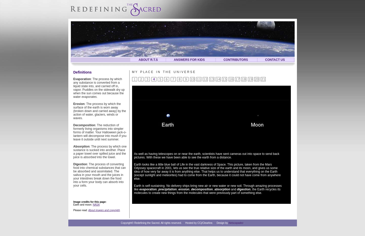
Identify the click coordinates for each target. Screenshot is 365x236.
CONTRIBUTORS (236, 60)
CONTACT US (275, 60)
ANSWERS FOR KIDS (189, 60)
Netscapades (236, 223)
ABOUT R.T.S (148, 60)
